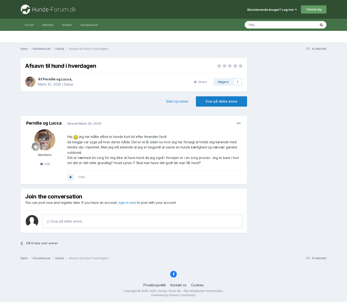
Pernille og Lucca (57, 79)
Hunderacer (89, 25)
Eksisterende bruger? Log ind (272, 9)
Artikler (67, 25)
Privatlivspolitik (154, 285)
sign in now (127, 203)
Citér (81, 177)
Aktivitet (47, 25)
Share (200, 82)
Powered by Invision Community (173, 295)
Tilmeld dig (314, 9)
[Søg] (268, 25)
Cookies (197, 285)
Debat (68, 84)
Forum (29, 25)
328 (45, 164)
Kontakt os (178, 285)
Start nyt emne (177, 101)
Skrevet (84, 123)
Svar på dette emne (221, 101)
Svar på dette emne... (65, 221)
